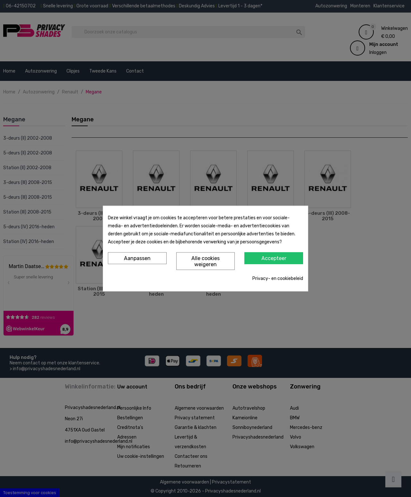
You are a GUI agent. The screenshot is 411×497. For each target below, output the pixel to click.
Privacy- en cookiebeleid (277, 278)
